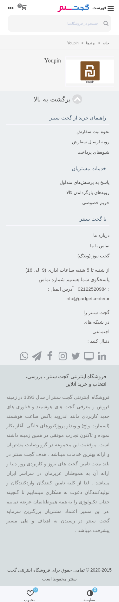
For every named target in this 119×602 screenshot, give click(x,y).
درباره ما (101, 235)
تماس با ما (99, 245)
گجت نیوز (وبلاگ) (93, 255)
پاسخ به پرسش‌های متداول (84, 182)
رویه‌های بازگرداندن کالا (87, 192)
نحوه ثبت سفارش (92, 131)
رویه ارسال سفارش (90, 141)
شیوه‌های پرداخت (93, 152)
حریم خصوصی (95, 202)
